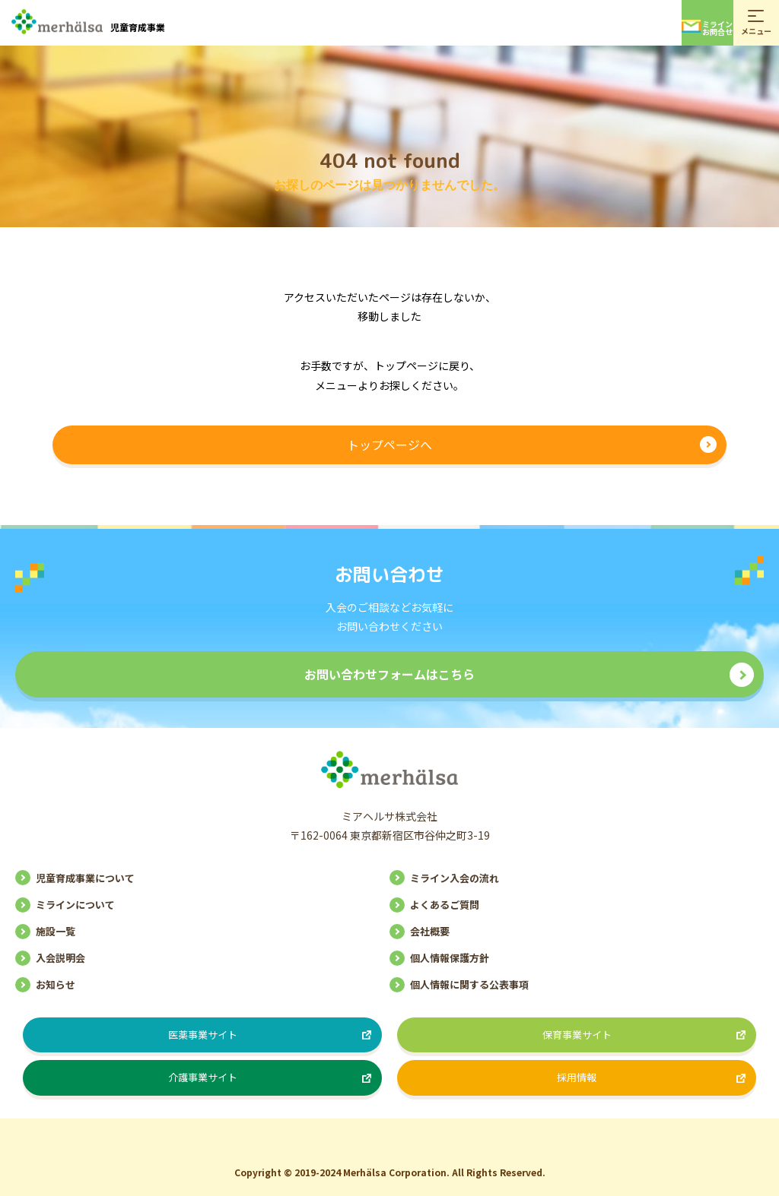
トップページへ (389, 444)
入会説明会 (60, 958)
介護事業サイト (202, 1077)
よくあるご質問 (444, 904)
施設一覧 (55, 931)
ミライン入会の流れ (454, 878)
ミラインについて (75, 904)
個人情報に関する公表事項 (469, 984)
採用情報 (576, 1077)
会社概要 (430, 931)
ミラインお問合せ (707, 27)
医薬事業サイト (202, 1034)
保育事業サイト (577, 1034)
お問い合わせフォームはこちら (389, 674)
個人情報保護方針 (449, 958)
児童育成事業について (85, 878)
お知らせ (55, 984)
